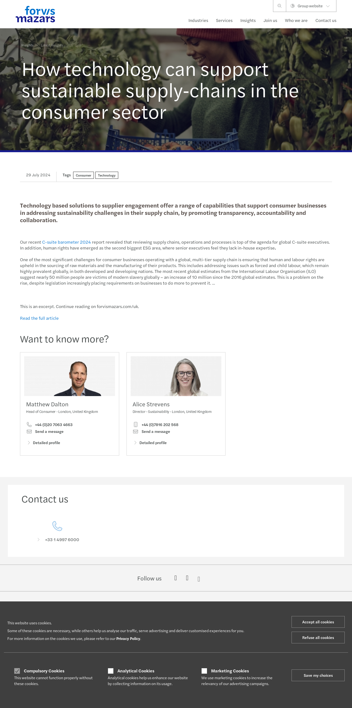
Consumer (83, 175)
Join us (270, 20)
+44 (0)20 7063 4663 (49, 426)
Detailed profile (43, 444)
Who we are (296, 20)
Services (224, 20)
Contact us (325, 20)
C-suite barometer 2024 (65, 242)
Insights (248, 20)
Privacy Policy (128, 638)
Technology (107, 175)
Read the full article (39, 318)
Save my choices (318, 675)
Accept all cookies (318, 622)
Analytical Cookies (135, 670)
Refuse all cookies (318, 637)
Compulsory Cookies (44, 670)
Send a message (45, 432)
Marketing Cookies (230, 670)
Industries (198, 20)
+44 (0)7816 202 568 (155, 432)
